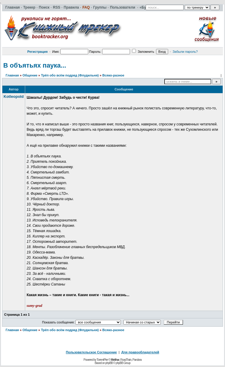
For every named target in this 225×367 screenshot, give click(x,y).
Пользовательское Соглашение (91, 352)
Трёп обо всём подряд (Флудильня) (70, 75)
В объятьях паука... (34, 65)
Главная (12, 75)
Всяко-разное (113, 75)
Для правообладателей (140, 352)
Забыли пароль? (185, 51)
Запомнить (143, 51)
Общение (29, 75)
